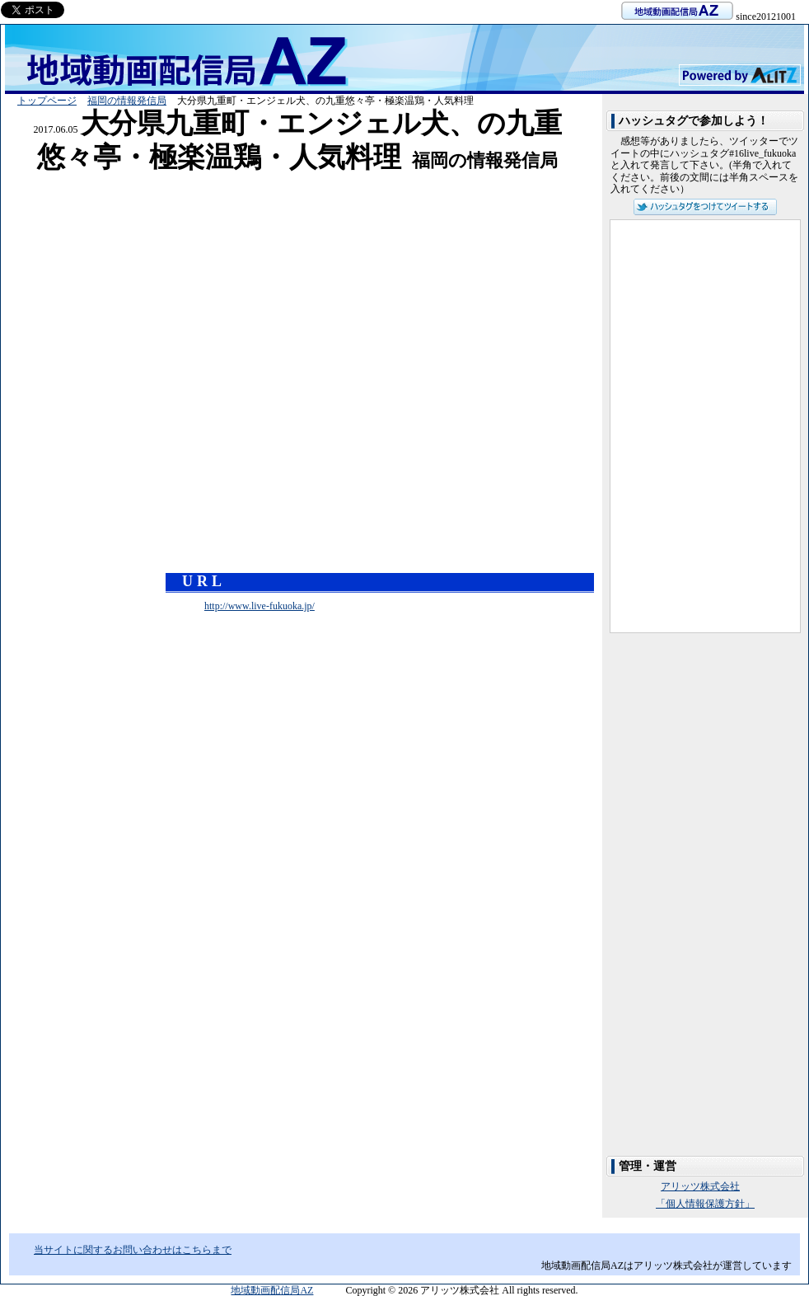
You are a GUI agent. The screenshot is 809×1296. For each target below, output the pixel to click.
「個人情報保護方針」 (705, 1203)
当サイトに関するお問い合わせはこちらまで (132, 1250)
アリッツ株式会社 (700, 1186)
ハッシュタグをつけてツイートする (705, 207)
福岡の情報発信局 (126, 100)
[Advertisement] (297, 182)
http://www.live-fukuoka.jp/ (259, 606)
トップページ (47, 100)
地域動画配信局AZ (272, 1290)
